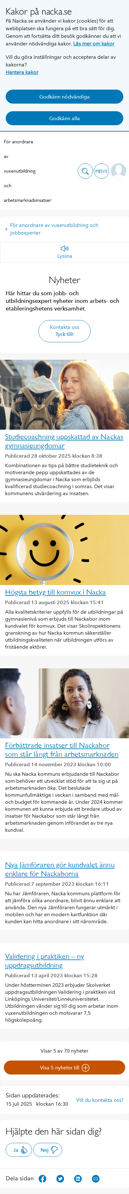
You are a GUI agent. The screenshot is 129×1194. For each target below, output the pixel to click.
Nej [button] (49, 1150)
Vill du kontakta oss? (99, 1100)
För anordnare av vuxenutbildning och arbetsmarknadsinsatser (19, 171)
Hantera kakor (22, 72)
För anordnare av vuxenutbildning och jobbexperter (51, 229)
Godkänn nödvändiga (64, 97)
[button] (85, 171)
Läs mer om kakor (93, 44)
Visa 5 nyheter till (64, 1068)
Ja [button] (20, 1150)
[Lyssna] (65, 252)
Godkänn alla (64, 118)
